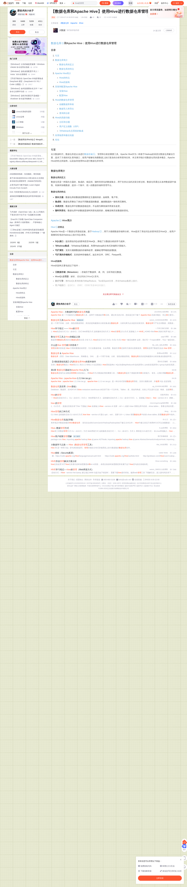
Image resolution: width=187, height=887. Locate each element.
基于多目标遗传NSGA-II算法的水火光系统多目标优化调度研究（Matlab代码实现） (27, 179)
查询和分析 (64, 113)
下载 (24, 3)
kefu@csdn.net (125, 480)
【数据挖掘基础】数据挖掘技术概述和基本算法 (30, 144)
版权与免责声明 (130, 486)
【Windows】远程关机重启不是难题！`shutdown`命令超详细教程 (25, 97)
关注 (76, 304)
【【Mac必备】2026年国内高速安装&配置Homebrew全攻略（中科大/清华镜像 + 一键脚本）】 (27, 233)
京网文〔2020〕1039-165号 (111, 483)
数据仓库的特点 (66, 69)
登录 (130, 3)
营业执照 (157, 486)
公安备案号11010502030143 (75, 483)
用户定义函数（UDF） (69, 126)
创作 (177, 3)
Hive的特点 (64, 78)
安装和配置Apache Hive (66, 87)
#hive (81, 23)
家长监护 (70, 486)
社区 (30, 3)
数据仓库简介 (61, 60)
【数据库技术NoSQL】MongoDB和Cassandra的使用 (30, 139)
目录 (15, 265)
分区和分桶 (64, 122)
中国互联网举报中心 (94, 486)
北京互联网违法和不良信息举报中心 (149, 483)
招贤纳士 (79, 480)
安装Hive (63, 91)
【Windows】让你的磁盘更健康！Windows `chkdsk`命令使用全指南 (27, 65)
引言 (57, 56)
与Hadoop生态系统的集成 (71, 131)
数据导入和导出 (66, 109)
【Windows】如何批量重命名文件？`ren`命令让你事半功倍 (26, 90)
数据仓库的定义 (66, 64)
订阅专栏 (169, 30)
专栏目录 (171, 304)
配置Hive (63, 95)
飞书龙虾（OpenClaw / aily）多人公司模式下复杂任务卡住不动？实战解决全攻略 (27, 213)
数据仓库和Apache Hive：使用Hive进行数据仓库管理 (28, 260)
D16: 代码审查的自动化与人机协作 (27, 192)
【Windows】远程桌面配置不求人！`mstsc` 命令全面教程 (24, 72)
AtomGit (39, 3)
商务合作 (88, 480)
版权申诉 (139, 486)
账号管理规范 (119, 486)
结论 (57, 140)
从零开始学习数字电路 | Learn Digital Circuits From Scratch (25, 186)
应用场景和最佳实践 (64, 135)
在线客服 (138, 480)
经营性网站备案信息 (129, 483)
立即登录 (111, 25)
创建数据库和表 (66, 104)
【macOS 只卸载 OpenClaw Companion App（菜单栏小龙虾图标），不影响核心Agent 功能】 (26, 222)
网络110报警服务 (80, 486)
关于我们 (71, 480)
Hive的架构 (64, 82)
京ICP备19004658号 (93, 483)
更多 (62, 3)
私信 (37, 32)
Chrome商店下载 (108, 486)
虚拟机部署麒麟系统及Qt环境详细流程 (27, 197)
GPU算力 (52, 2)
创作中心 (164, 3)
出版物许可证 (148, 486)
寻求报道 (96, 480)
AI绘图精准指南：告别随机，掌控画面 (25, 174)
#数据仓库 (65, 23)
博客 (18, 3)
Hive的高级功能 (62, 117)
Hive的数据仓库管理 (64, 100)
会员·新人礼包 (144, 3)
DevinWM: (14, 159)
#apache (73, 23)
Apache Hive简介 (63, 73)
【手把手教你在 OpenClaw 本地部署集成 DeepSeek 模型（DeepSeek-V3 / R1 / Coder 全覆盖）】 (26, 81)
